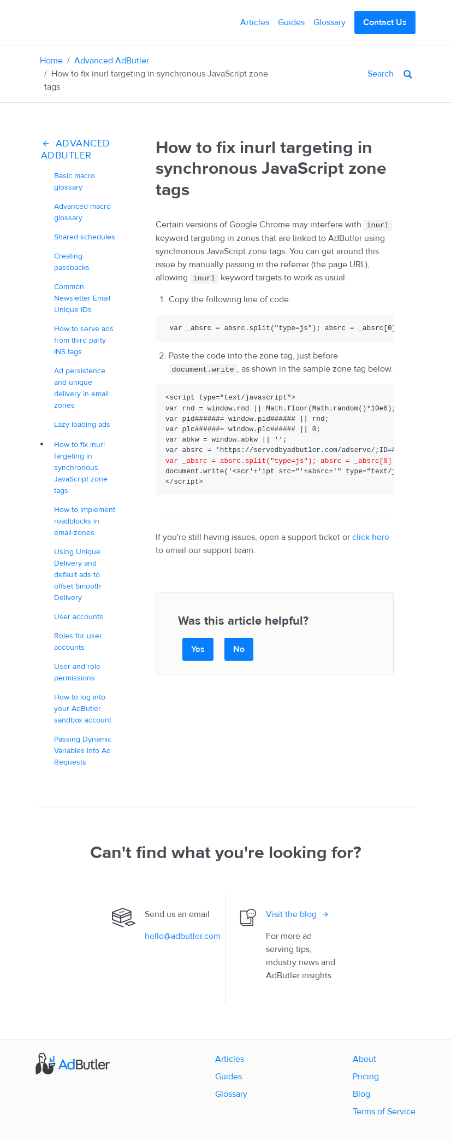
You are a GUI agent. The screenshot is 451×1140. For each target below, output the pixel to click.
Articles (254, 22)
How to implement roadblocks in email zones (84, 521)
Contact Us (385, 22)
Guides (291, 22)
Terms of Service (384, 1111)
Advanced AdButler (111, 60)
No (239, 649)
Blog (361, 1094)
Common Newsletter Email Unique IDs (82, 298)
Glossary (329, 22)
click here (370, 537)
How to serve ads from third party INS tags (84, 340)
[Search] (340, 73)
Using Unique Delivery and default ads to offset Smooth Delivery (77, 574)
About (364, 1059)
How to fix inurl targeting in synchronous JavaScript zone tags (81, 467)
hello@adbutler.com (183, 936)
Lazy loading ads (82, 424)
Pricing (366, 1076)
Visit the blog (291, 914)
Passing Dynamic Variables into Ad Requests (82, 750)
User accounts (78, 616)
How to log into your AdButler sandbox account (82, 708)
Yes (198, 649)
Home (51, 60)
